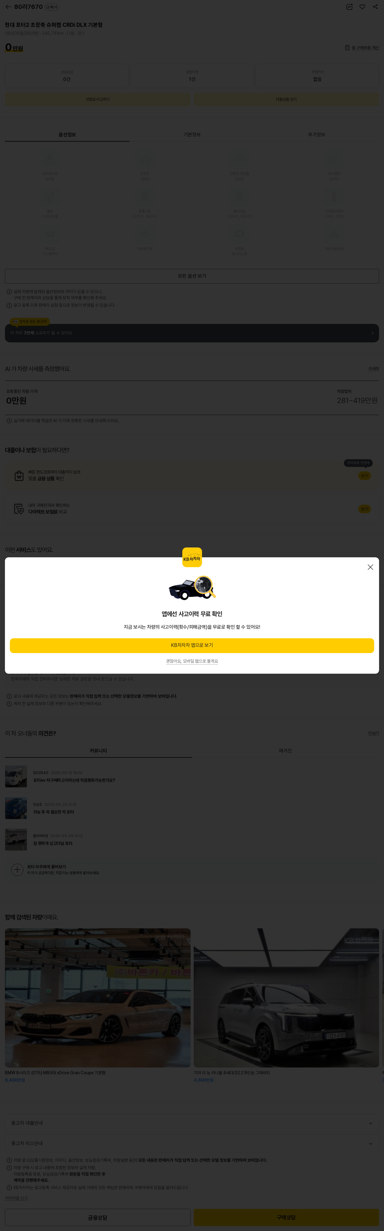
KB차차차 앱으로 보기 (192, 645)
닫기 (370, 567)
